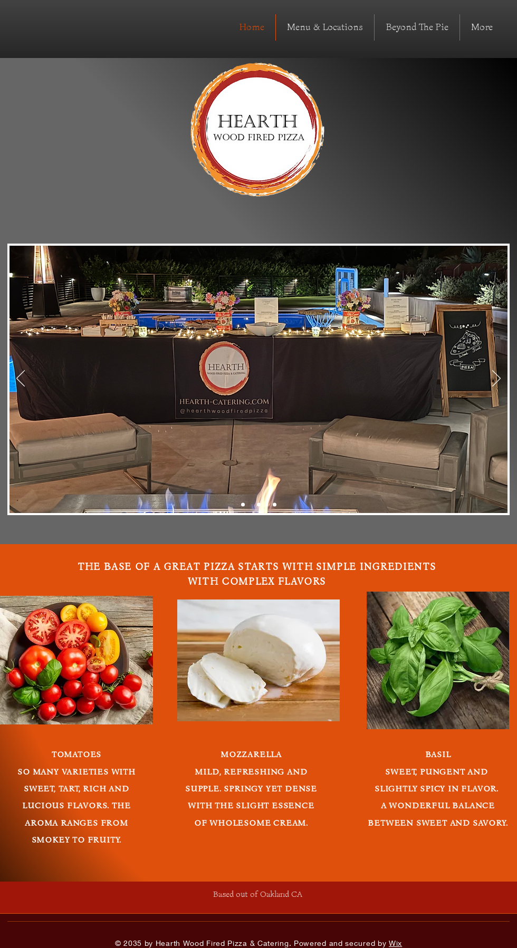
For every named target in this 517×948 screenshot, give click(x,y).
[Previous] (20, 379)
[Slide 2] (259, 505)
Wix (395, 943)
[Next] (496, 379)
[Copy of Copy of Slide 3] (243, 505)
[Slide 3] (274, 505)
